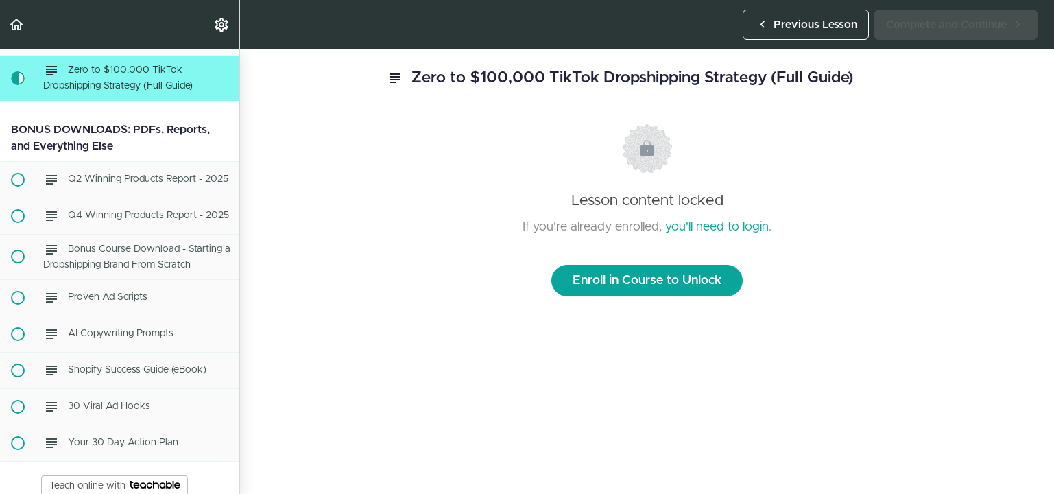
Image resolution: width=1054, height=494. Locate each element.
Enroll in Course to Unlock (647, 280)
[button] (17, 24)
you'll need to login (717, 227)
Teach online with (114, 486)
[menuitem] (222, 24)
